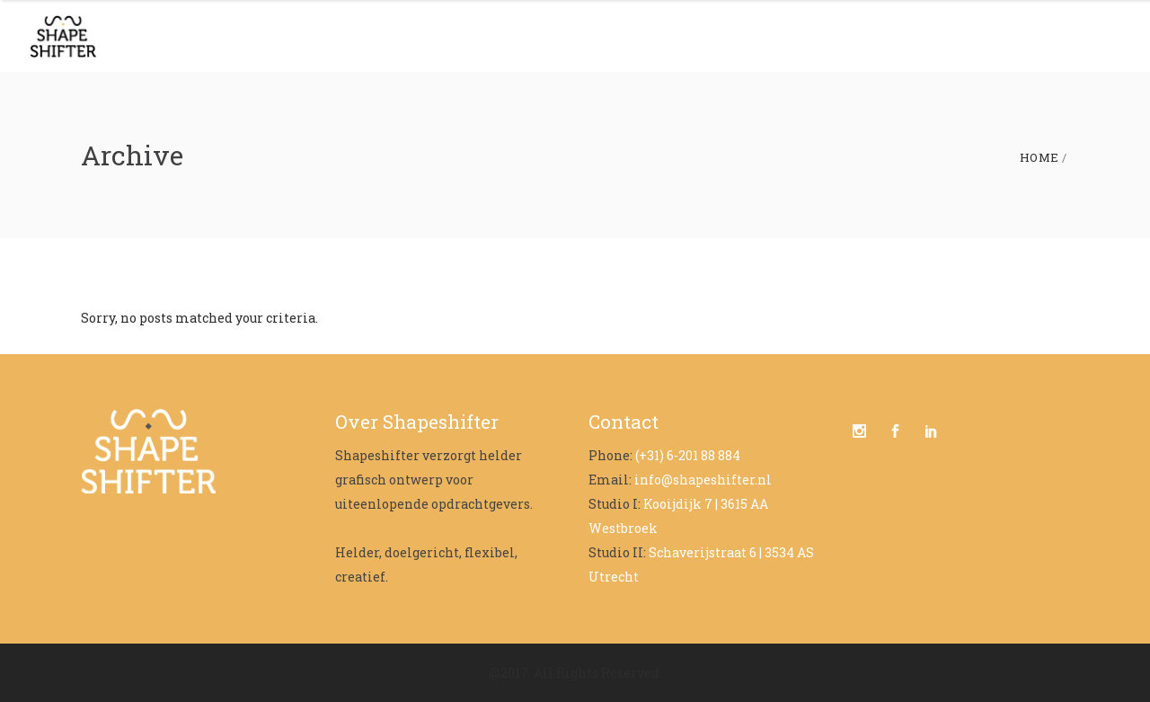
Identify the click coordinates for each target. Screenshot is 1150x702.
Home (1039, 158)
